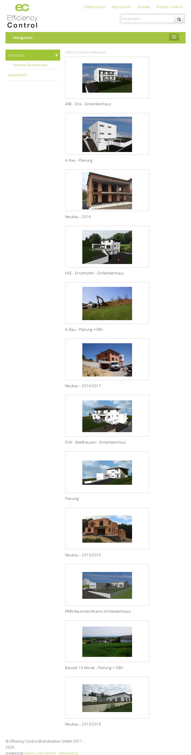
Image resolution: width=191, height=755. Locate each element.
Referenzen (99, 52)
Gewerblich (17, 74)
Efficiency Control (76, 52)
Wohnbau (33, 55)
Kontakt (144, 6)
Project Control (169, 6)
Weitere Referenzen (35, 64)
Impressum (121, 6)
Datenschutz (94, 6)
